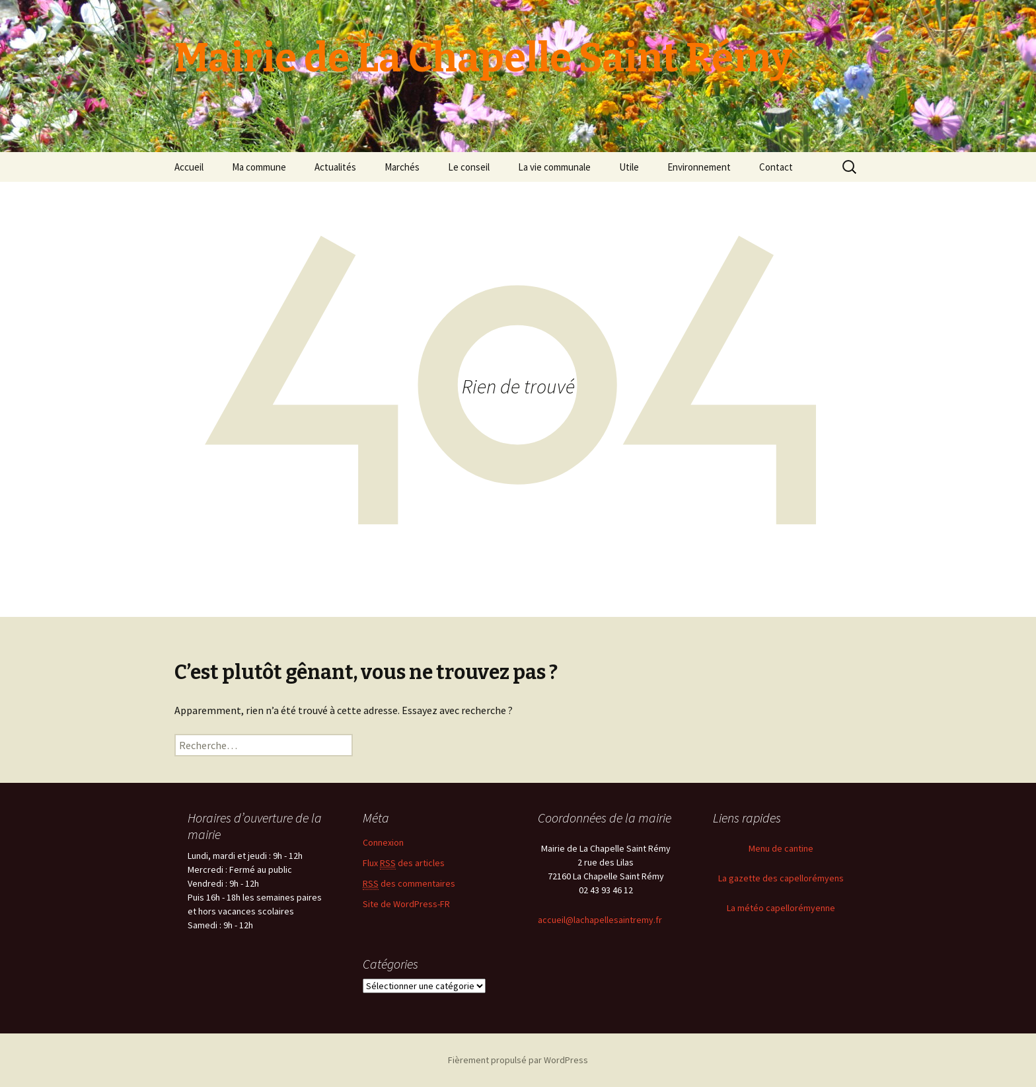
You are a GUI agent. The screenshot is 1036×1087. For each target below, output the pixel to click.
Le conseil (469, 167)
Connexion (383, 842)
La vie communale (554, 167)
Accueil (189, 167)
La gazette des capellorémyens (781, 878)
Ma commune (259, 167)
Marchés (402, 167)
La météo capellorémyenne (781, 908)
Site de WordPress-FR (406, 904)
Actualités (335, 167)
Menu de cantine (781, 848)
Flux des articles (404, 863)
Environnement (699, 167)
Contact (776, 167)
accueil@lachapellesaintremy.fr (600, 920)
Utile (629, 167)
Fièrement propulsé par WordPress (518, 1060)
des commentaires (409, 883)
